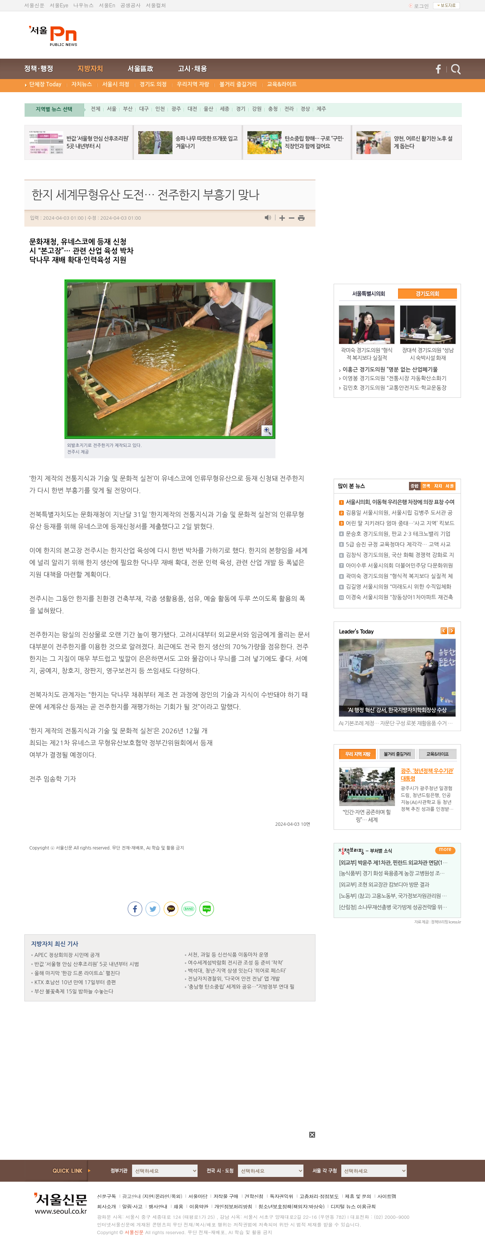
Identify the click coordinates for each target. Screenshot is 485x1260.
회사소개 (106, 1206)
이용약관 (198, 1206)
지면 (148, 1196)
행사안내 (157, 1206)
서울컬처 (156, 5)
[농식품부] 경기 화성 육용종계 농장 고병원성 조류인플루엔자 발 (406, 873)
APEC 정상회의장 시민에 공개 (67, 955)
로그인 (421, 5)
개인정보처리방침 (233, 1206)
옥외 (175, 1196)
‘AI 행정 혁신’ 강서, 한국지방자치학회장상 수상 (397, 710)
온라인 (162, 1196)
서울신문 (34, 5)
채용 (178, 1206)
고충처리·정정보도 (319, 1196)
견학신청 (254, 1196)
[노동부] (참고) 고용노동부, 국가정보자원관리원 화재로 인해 (403, 896)
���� (415, 486)
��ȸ (450, 486)
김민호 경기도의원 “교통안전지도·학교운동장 (395, 387)
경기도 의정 (153, 84)
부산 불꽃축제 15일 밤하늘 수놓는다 (74, 991)
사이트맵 (386, 1196)
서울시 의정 (116, 84)
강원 (257, 108)
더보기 (445, 850)
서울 (111, 108)
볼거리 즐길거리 (238, 84)
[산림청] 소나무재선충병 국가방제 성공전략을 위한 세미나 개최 (406, 907)
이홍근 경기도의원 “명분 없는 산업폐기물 (390, 369)
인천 (160, 108)
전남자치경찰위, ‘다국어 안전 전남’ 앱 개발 (234, 978)
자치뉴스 (82, 84)
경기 (240, 108)
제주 (321, 108)
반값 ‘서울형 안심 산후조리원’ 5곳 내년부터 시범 (87, 964)
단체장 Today (45, 84)
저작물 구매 (225, 1196)
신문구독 (106, 1196)
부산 (127, 108)
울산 (208, 108)
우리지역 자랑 (193, 84)
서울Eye (59, 5)
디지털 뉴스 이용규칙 (352, 1206)
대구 (143, 108)
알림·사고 (132, 1206)
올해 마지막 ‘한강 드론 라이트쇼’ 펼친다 (77, 973)
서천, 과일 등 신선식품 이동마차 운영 (228, 954)
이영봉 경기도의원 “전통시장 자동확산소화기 (395, 378)
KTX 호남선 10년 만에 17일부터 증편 (75, 982)
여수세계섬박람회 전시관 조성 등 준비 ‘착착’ (235, 962)
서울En (107, 5)
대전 (192, 108)
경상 (305, 108)
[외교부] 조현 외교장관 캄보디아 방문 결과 (384, 884)
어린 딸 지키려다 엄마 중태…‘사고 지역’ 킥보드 (400, 523)
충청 (273, 108)
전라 (289, 108)
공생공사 (130, 5)
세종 (224, 108)
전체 (95, 108)
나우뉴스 (83, 5)
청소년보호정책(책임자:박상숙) (291, 1206)
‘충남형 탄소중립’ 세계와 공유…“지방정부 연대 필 (241, 986)
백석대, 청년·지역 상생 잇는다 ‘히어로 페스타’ (237, 970)
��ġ (426, 486)
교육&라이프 (282, 84)
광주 (176, 108)
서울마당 (197, 1196)
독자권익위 (281, 1196)
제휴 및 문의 (358, 1196)
